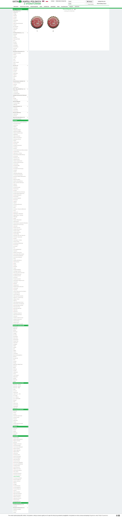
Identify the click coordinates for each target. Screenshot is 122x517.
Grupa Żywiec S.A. (20, 10)
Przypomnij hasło (101, 3)
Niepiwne (53, 6)
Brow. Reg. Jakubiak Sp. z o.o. (20, 89)
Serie (41, 6)
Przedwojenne (34, 6)
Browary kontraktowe (20, 325)
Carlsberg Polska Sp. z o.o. (20, 32)
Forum (52, 1)
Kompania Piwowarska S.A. (20, 51)
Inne (58, 6)
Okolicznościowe (20, 502)
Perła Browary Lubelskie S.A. (20, 81)
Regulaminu (92, 515)
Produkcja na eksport (20, 409)
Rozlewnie (20, 436)
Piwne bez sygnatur (61, 1)
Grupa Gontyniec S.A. (20, 106)
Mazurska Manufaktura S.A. (20, 117)
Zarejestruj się (101, 1)
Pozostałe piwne (24, 6)
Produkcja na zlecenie (20, 383)
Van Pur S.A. (20, 65)
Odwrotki (46, 6)
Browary (16, 6)
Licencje (20, 426)
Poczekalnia (64, 6)
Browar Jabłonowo (20, 112)
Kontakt (77, 6)
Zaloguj (89, 1)
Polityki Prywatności (103, 515)
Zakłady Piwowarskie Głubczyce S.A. (20, 96)
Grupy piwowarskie (20, 9)
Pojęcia (71, 6)
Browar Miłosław (20, 101)
